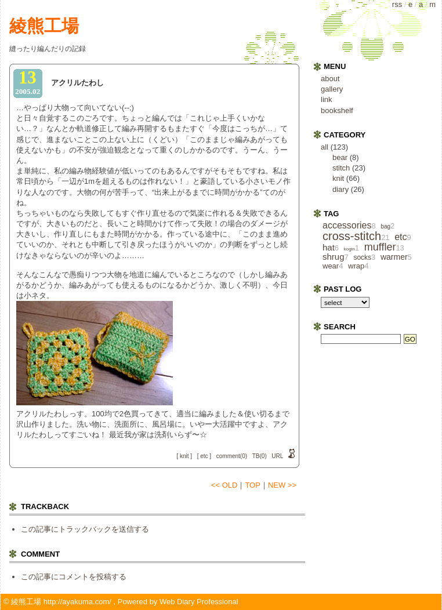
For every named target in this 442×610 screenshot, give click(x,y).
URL (277, 456)
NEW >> (282, 485)
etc (204, 456)
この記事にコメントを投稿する (73, 576)
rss (397, 4)
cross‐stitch (352, 236)
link (326, 99)
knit (184, 456)
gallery (332, 89)
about (330, 78)
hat (329, 247)
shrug (334, 257)
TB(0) (259, 456)
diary (340, 189)
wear (331, 266)
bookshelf (337, 110)
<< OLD (224, 485)
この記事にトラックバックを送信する (85, 529)
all (324, 147)
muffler (380, 247)
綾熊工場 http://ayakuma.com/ (61, 601)
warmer (394, 257)
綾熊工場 (44, 25)
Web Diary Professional (199, 601)
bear (339, 157)
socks (362, 257)
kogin (349, 249)
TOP (252, 485)
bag (385, 226)
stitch (341, 168)
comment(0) (231, 456)
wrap (356, 266)
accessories (347, 225)
